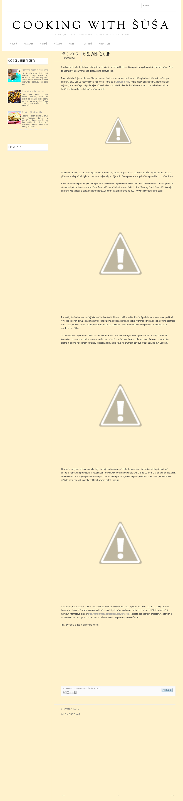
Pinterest (24, 5)
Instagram (17, 5)
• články (58, 43)
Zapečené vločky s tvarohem (35, 70)
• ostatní (87, 43)
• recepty (28, 43)
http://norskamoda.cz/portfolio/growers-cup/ (108, 614)
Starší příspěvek (172, 795)
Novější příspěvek (63, 795)
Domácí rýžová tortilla (32, 112)
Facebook (9, 5)
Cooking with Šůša (91, 26)
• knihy (72, 43)
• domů (13, 43)
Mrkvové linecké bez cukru (34, 91)
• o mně (43, 43)
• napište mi (104, 43)
